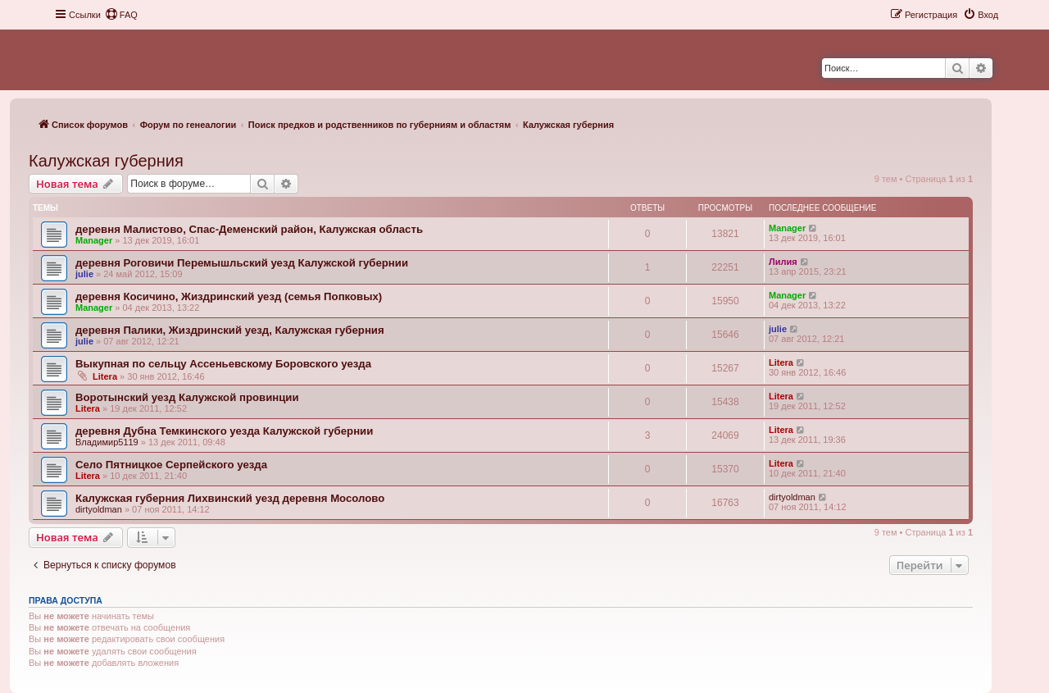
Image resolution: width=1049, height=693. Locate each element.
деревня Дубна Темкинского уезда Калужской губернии (224, 431)
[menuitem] (121, 15)
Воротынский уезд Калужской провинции (187, 397)
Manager (93, 240)
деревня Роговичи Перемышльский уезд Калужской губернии (241, 263)
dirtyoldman (98, 509)
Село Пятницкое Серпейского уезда (171, 464)
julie (84, 274)
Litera (105, 376)
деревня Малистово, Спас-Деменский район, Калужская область (249, 229)
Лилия (783, 262)
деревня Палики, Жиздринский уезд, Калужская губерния (229, 330)
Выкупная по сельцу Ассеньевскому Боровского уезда (223, 364)
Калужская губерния (106, 161)
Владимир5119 (107, 442)
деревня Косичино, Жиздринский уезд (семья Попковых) (228, 296)
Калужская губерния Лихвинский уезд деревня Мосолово (229, 498)
